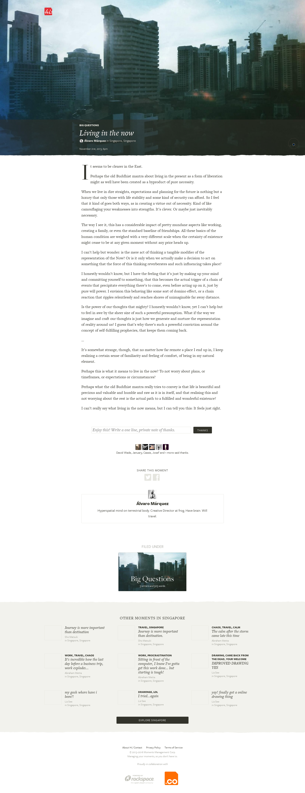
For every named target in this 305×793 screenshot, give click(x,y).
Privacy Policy (153, 747)
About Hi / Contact (132, 747)
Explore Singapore (152, 720)
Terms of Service (174, 747)
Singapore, (122, 140)
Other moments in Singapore (152, 618)
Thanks (202, 430)
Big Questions (89, 125)
